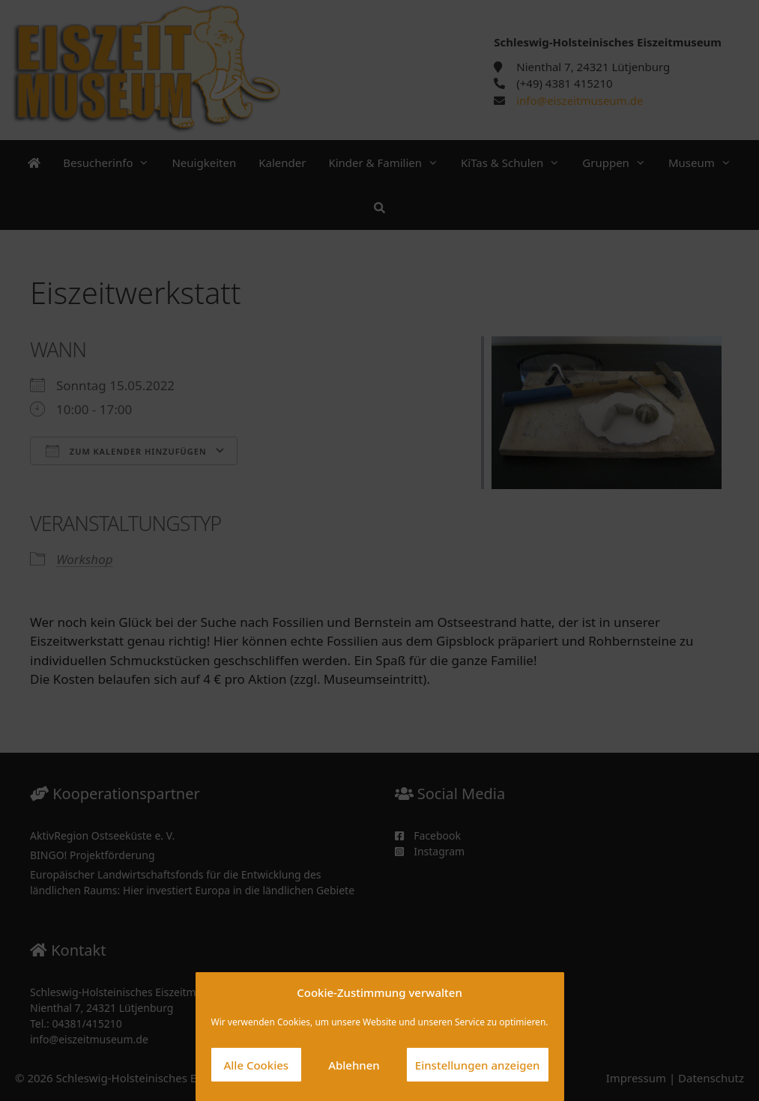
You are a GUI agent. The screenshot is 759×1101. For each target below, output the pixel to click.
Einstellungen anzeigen (477, 1065)
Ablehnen (354, 1065)
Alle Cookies (255, 1065)
